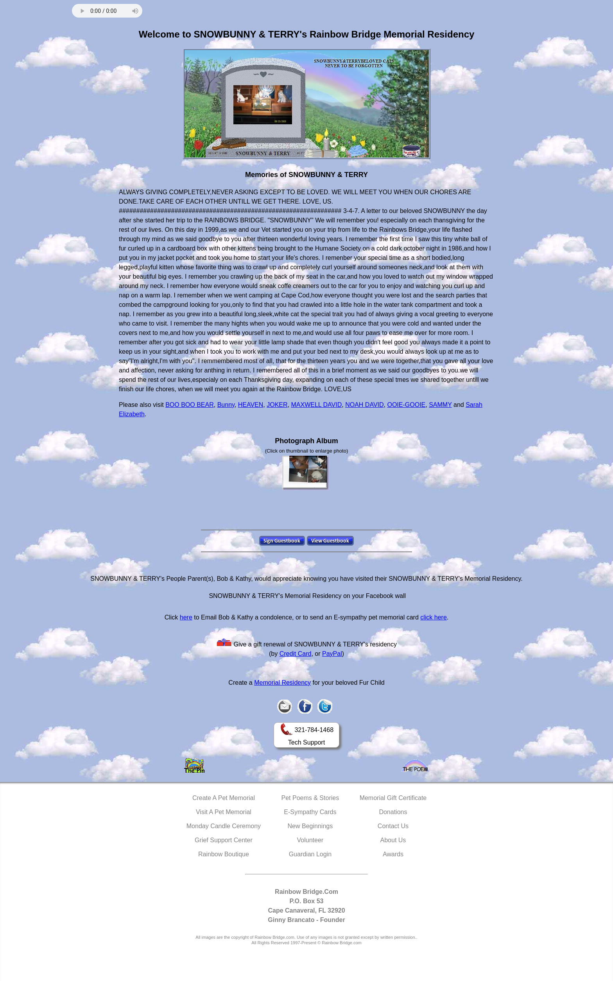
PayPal (332, 653)
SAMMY (440, 404)
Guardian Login (310, 854)
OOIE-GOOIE (406, 404)
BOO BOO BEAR (189, 404)
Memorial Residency (282, 682)
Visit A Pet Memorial (223, 812)
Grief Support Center (224, 840)
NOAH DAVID (364, 404)
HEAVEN (250, 404)
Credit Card (296, 653)
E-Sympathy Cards (310, 812)
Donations (393, 812)
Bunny (226, 404)
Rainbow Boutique (223, 854)
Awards (393, 854)
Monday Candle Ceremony (223, 826)
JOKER (277, 404)
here (186, 617)
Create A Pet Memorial (223, 798)
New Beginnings (310, 826)
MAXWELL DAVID (316, 404)
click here (433, 617)
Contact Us (393, 826)
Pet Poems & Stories (310, 798)
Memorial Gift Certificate (393, 798)
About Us (393, 840)
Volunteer (310, 840)
